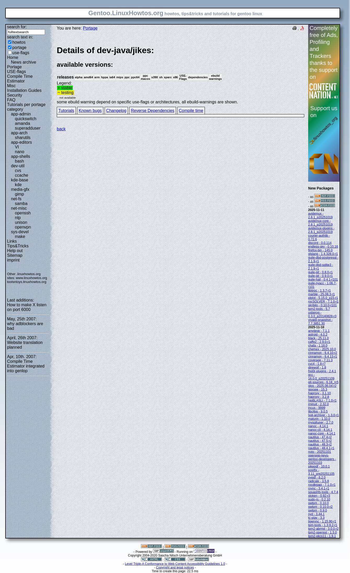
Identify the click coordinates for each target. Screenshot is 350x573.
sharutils (23, 137)
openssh (23, 213)
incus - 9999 (316, 408)
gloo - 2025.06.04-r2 (322, 386)
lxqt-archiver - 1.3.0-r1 (323, 415)
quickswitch (25, 118)
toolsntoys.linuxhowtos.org (26, 282)
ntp (18, 217)
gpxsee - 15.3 (317, 389)
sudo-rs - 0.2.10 (319, 499)
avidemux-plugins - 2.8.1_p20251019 (321, 230)
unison (21, 222)
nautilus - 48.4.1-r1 (321, 448)
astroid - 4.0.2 (317, 334)
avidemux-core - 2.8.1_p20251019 (320, 222)
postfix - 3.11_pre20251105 (321, 472)
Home (12, 57)
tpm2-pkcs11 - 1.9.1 (322, 536)
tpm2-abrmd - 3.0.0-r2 (323, 529)
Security (14, 95)
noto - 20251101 (319, 452)
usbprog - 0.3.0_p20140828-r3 (322, 314)
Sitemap (14, 255)
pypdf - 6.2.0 (317, 477)
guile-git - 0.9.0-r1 (320, 276)
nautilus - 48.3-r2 (320, 444)
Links (12, 241)
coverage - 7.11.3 (320, 360)
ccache (21, 175)
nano (19, 151)
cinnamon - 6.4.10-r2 (322, 353)
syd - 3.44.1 (316, 514)
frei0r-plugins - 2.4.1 (322, 371)
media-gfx (20, 189)
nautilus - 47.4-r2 (320, 437)
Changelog (116, 110)
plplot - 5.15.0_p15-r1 (323, 298)
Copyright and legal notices (175, 567)
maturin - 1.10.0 (319, 419)
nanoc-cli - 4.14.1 (320, 430)
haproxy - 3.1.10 (319, 393)
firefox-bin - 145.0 (320, 250)
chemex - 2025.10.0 (322, 349)
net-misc (19, 208)
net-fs (16, 199)
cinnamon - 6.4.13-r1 (322, 356)
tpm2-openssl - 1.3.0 (322, 532)
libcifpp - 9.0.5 (318, 411)
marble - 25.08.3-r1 (321, 294)
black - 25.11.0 (318, 338)
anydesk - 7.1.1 (319, 331)
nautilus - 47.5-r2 (320, 441)
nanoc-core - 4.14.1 (321, 433)
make (20, 236)
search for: (17, 27)
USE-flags (16, 71)
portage (19, 47)
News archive (23, 62)
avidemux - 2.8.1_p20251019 (320, 215)
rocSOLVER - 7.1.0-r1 (323, 301)
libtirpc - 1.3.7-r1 (319, 290)
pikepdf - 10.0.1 (319, 466)
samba (21, 203)
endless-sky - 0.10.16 (323, 246)
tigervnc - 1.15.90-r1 (322, 521)
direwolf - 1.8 (317, 367)
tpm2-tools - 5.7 (319, 309)
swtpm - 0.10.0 (318, 503)
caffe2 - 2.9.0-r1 (319, 342)
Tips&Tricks (18, 246)
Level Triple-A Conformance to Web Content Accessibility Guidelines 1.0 (175, 564)
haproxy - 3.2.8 (318, 397)
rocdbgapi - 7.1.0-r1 (322, 485)
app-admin (21, 114)
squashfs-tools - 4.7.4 (323, 492)
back (61, 129)
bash (19, 161)
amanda (22, 123)
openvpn (23, 227)
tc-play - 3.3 (316, 518)
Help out (15, 250)
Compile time (191, 110)
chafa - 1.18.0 (317, 345)
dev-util (18, 166)
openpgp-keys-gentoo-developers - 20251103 (322, 459)
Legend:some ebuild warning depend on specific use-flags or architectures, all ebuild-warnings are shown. (180, 75)
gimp (19, 194)
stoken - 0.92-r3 (319, 496)
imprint (13, 260)
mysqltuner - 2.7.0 (320, 422)
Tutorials (66, 110)
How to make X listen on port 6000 (26, 307)
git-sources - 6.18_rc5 (323, 382)
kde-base (19, 180)
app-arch (19, 133)
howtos (19, 42)
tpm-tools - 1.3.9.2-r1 (322, 525)
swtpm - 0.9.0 (317, 510)
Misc (11, 86)
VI (17, 147)
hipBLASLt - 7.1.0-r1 (322, 400)
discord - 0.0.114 (319, 243)
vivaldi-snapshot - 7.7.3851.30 (320, 321)
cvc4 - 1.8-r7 (317, 364)
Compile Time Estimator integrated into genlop (25, 366)
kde (18, 184)
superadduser (28, 128)
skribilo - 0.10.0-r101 (322, 305)
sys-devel (20, 232)
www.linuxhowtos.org (31, 278)
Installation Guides (24, 90)
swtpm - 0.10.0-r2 (320, 507)
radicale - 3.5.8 (318, 481)
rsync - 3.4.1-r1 (318, 488)
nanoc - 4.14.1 (318, 426)
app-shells (20, 156)
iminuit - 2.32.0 (318, 404)
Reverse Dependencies (152, 110)
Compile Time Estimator (20, 78)
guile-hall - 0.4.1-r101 (323, 279)
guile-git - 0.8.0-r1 (320, 272)
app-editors (21, 142)
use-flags (20, 53)
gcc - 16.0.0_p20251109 (321, 376)
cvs (18, 170)
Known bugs (90, 110)
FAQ (11, 100)
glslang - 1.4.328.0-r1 (323, 254)
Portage (14, 67)
